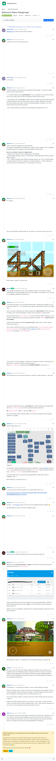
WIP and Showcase (7, 15)
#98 (53, 713)
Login (10, 751)
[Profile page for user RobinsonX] (3, 40)
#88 (53, 373)
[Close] (52, 733)
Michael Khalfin (12, 26)
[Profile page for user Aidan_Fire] (3, 714)
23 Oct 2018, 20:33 (23, 288)
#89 (53, 423)
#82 (53, 87)
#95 (53, 618)
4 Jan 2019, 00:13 (20, 562)
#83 (53, 143)
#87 (53, 302)
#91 (53, 502)
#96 (53, 667)
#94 (53, 562)
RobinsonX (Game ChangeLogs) (34, 26)
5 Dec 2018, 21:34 (20, 302)
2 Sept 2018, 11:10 (20, 39)
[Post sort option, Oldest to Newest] (8, 20)
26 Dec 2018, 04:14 (20, 502)
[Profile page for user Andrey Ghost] (3, 30)
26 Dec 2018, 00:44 (20, 487)
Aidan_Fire (9, 713)
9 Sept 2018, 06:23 (20, 143)
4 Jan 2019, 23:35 (19, 667)
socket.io (33, 329)
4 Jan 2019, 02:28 (20, 618)
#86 (53, 288)
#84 (53, 198)
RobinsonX (9, 39)
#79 (53, 29)
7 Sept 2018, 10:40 (20, 87)
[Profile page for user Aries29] (3, 669)
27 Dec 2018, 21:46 (20, 515)
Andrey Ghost (10, 29)
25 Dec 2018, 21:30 (20, 423)
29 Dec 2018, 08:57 (23, 552)
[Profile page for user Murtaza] (3, 289)
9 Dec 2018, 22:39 (20, 373)
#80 (53, 39)
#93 (53, 552)
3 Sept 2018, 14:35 (22, 77)
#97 (53, 685)
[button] (2, 758)
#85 (53, 239)
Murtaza (8, 288)
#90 (53, 487)
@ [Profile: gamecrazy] (10, 31)
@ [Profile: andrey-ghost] (19, 26)
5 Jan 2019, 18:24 (20, 685)
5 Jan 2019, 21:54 (20, 713)
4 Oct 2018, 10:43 (20, 239)
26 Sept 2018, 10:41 (20, 198)
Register (6, 751)
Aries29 (8, 667)
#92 (53, 515)
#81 (53, 77)
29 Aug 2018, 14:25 (22, 29)
